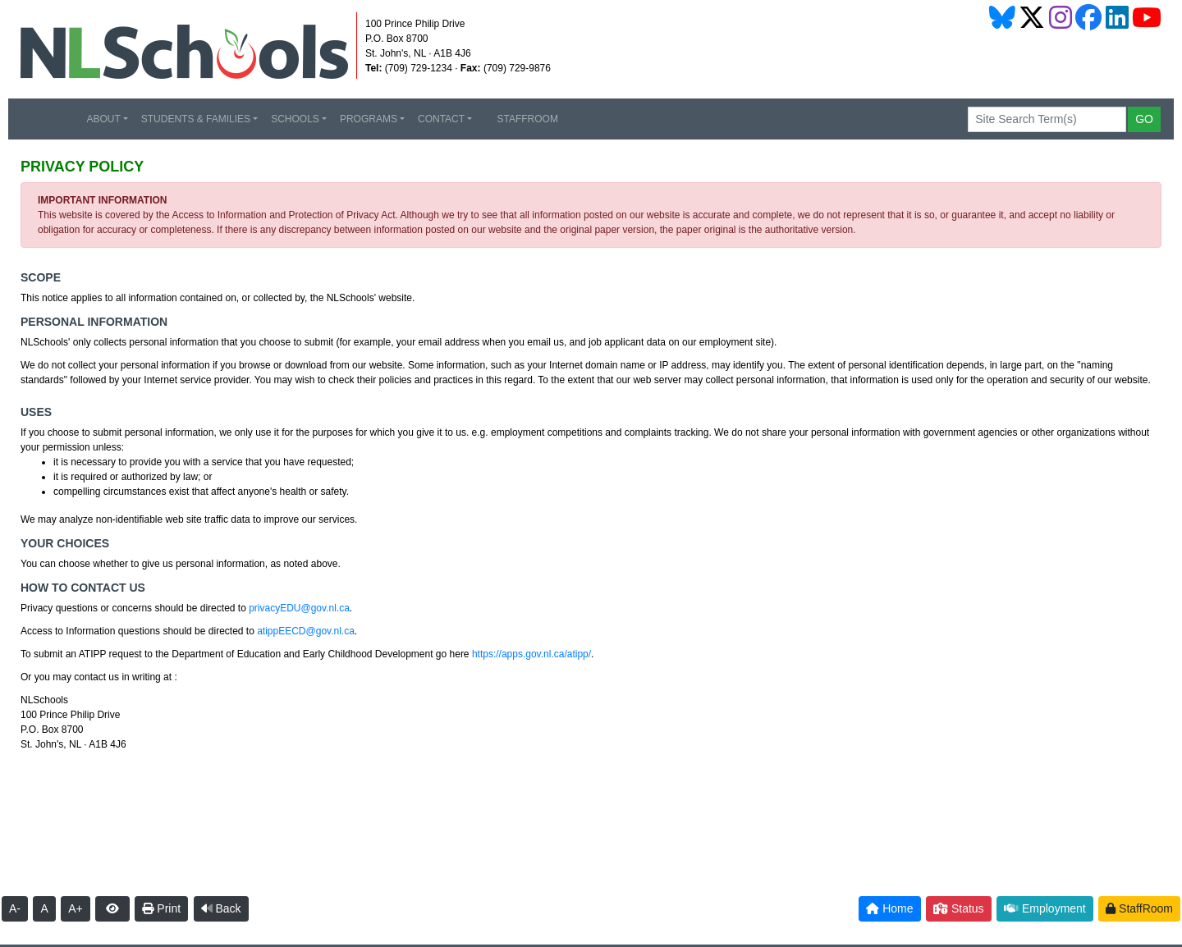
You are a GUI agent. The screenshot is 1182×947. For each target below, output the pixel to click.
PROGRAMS (368, 119)
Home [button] (889, 908)
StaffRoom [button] (1139, 908)
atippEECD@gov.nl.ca (306, 631)
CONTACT (441, 119)
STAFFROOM (521, 119)
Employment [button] (1045, 908)
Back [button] (221, 908)
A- (15, 908)
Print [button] (161, 908)
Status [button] (958, 908)
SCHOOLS (295, 119)
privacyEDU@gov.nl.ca (299, 608)
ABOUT (103, 119)
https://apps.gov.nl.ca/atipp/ (531, 654)
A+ (75, 908)
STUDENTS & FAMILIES (195, 119)
